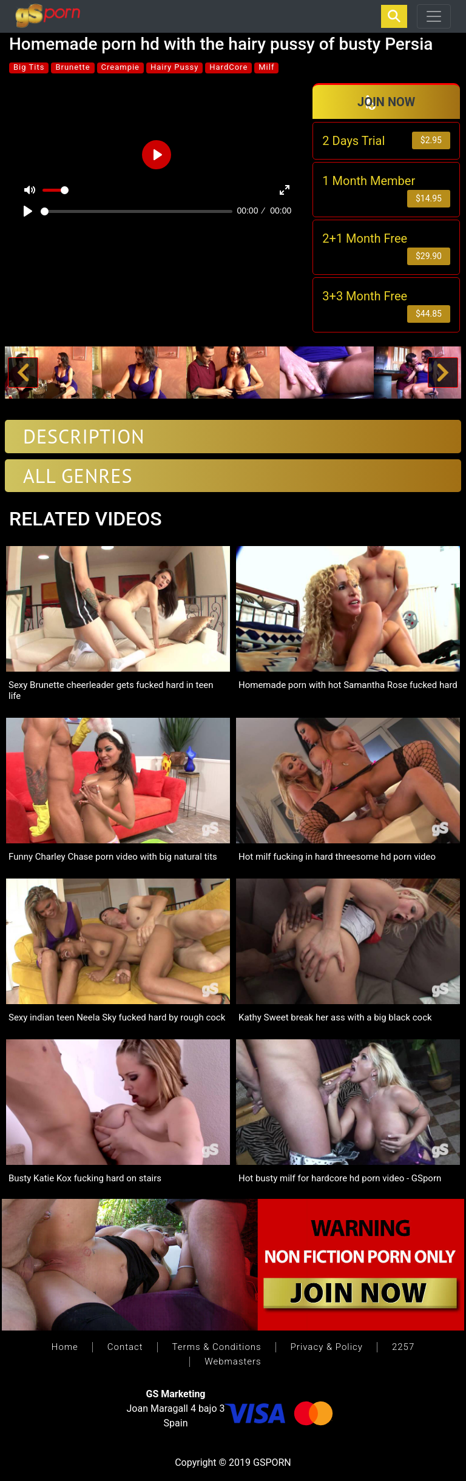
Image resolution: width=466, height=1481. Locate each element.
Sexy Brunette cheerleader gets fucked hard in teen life (111, 690)
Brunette (72, 67)
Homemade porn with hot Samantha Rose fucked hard (348, 685)
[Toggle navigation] (434, 16)
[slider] (136, 211)
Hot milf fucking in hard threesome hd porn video (337, 856)
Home (65, 1346)
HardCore (228, 67)
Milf (266, 67)
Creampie (120, 67)
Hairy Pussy (174, 67)
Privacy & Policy (327, 1346)
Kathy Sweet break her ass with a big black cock (335, 1017)
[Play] (28, 211)
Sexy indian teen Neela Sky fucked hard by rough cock (116, 1017)
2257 (403, 1346)
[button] (23, 372)
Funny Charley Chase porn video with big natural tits (112, 856)
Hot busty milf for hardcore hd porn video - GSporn (339, 1178)
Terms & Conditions (217, 1346)
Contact (125, 1346)
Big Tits (28, 67)
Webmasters (232, 1361)
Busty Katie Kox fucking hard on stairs (84, 1178)
